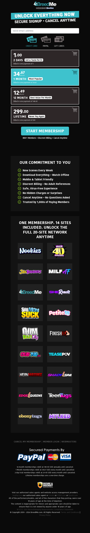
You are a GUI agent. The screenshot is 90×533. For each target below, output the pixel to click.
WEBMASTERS (68, 441)
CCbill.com (61, 495)
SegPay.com (17, 495)
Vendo (51, 495)
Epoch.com (73, 495)
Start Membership (45, 131)
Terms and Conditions (70, 512)
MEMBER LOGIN (51, 441)
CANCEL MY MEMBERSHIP (27, 441)
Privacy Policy (45, 515)
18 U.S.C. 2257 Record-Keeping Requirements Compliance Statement (45, 509)
